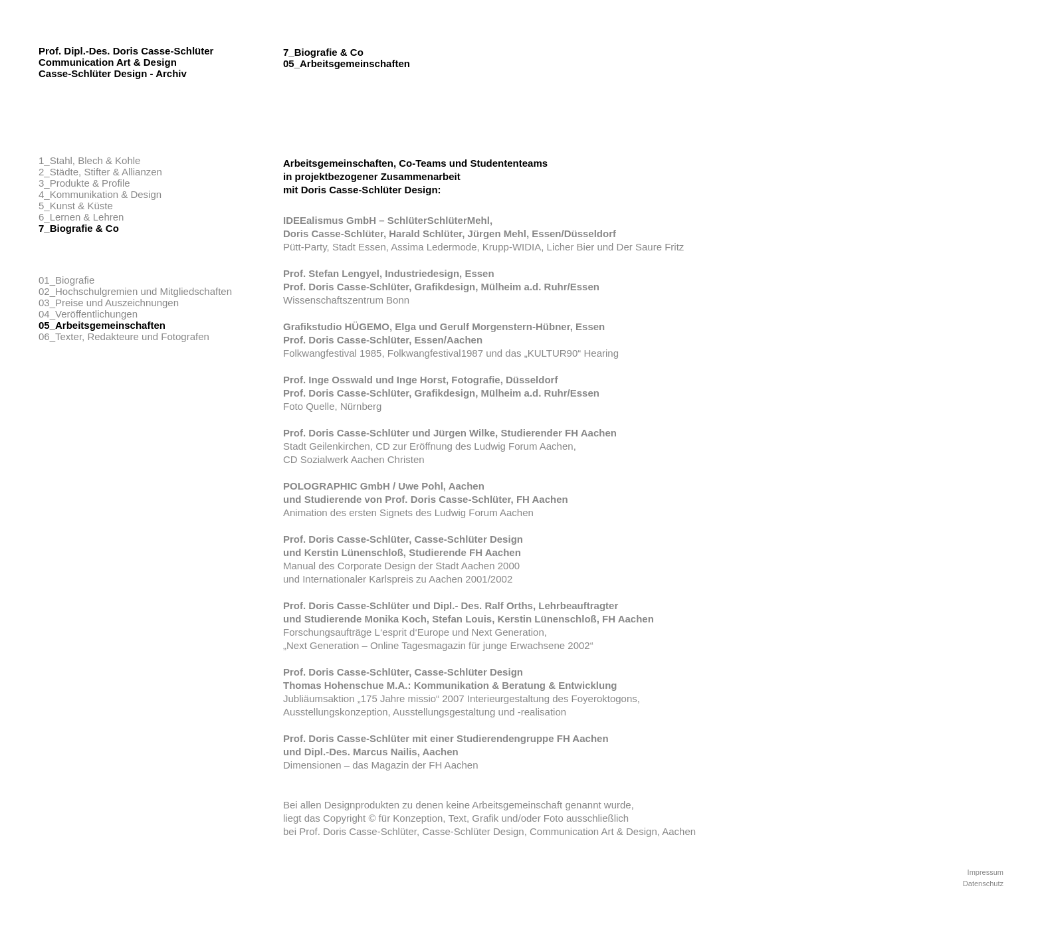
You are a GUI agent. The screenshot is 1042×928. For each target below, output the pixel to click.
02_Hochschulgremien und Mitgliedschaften (135, 291)
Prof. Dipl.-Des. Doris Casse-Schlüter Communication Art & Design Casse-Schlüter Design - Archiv (126, 62)
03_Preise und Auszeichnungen (109, 302)
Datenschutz (983, 883)
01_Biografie (66, 280)
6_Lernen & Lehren (81, 217)
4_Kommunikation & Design (100, 194)
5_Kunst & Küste (76, 205)
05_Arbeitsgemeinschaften (102, 325)
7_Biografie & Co (79, 228)
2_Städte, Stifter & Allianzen (100, 171)
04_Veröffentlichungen (88, 314)
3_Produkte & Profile (84, 183)
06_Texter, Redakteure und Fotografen (124, 336)
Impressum (985, 872)
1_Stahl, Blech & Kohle (89, 160)
